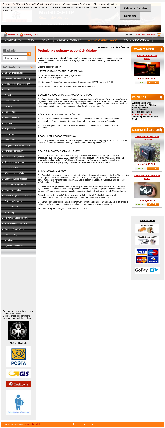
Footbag (8, 123)
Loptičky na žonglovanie (15, 184)
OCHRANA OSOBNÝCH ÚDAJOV (102, 40)
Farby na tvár (10, 106)
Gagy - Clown (11, 129)
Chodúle (8, 95)
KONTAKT (45, 40)
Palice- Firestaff (11, 207)
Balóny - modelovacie (14, 73)
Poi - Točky (9, 212)
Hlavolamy (9, 134)
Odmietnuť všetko (135, 8)
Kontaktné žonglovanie (14, 151)
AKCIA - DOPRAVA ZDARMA (17, 84)
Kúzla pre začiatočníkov (15, 173)
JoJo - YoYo (10, 140)
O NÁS (31, 40)
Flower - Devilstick (13, 117)
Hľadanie (9, 50)
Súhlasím (130, 16)
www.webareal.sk (32, 424)
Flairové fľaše (10, 112)
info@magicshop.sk (141, 114)
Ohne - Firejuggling (13, 190)
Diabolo (8, 89)
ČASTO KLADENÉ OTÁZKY (136, 40)
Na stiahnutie (10, 240)
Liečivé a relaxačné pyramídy (17, 78)
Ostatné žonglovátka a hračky (18, 195)
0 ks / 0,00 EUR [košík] (146, 34)
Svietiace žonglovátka (14, 229)
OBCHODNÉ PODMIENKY (69, 40)
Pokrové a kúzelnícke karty (16, 218)
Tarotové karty (11, 235)
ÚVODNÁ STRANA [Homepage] (13, 40)
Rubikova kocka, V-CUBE (16, 223)
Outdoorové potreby (13, 201)
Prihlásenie (13, 34)
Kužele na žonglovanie (14, 156)
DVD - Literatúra (12, 101)
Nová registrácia (31, 34)
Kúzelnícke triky (11, 168)
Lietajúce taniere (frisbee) (16, 179)
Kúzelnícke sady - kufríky (15, 162)
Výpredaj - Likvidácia (14, 246)
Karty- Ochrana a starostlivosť (18, 145)
